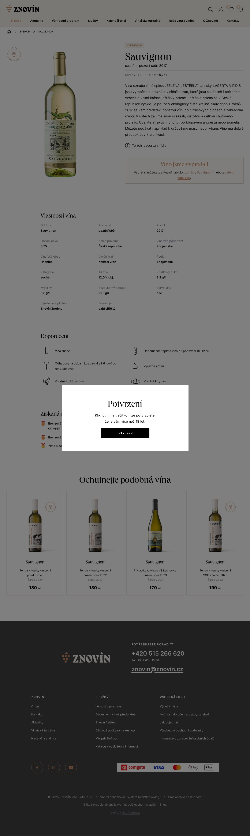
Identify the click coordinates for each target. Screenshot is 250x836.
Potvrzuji (125, 432)
